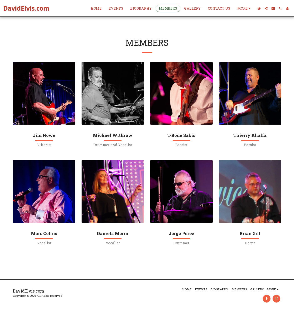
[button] (266, 8)
